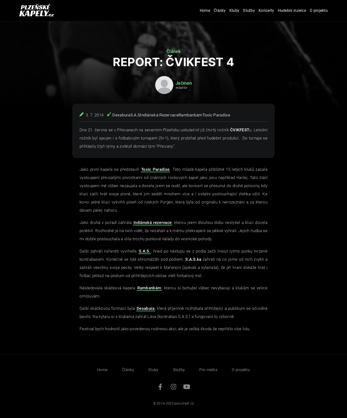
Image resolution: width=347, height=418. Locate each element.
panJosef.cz (184, 403)
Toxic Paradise (216, 115)
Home (205, 10)
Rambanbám (190, 115)
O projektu (319, 10)
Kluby (234, 10)
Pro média (208, 369)
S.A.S (135, 115)
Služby (249, 10)
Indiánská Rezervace (159, 115)
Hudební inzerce (292, 10)
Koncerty (266, 10)
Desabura (121, 115)
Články (220, 10)
